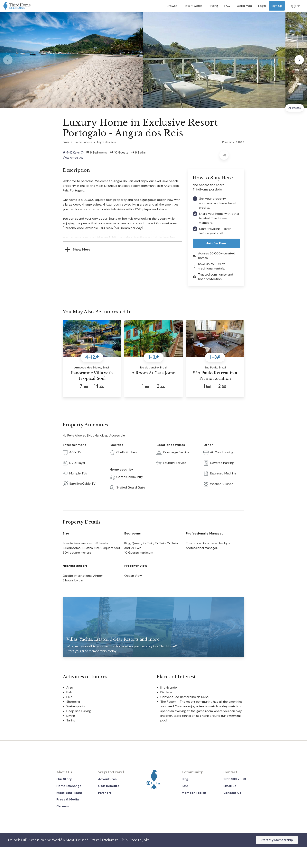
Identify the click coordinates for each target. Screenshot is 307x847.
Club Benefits (108, 785)
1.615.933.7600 (234, 779)
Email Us (229, 785)
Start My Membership (276, 840)
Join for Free (216, 243)
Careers (62, 806)
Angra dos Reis (106, 142)
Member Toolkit (194, 792)
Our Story (64, 779)
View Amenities (73, 157)
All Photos (294, 108)
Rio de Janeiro (83, 142)
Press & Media (67, 799)
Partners (105, 792)
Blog (185, 779)
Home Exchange (68, 785)
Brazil (66, 142)
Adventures (107, 779)
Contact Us (232, 792)
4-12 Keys (73, 152)
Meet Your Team (69, 792)
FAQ (185, 785)
